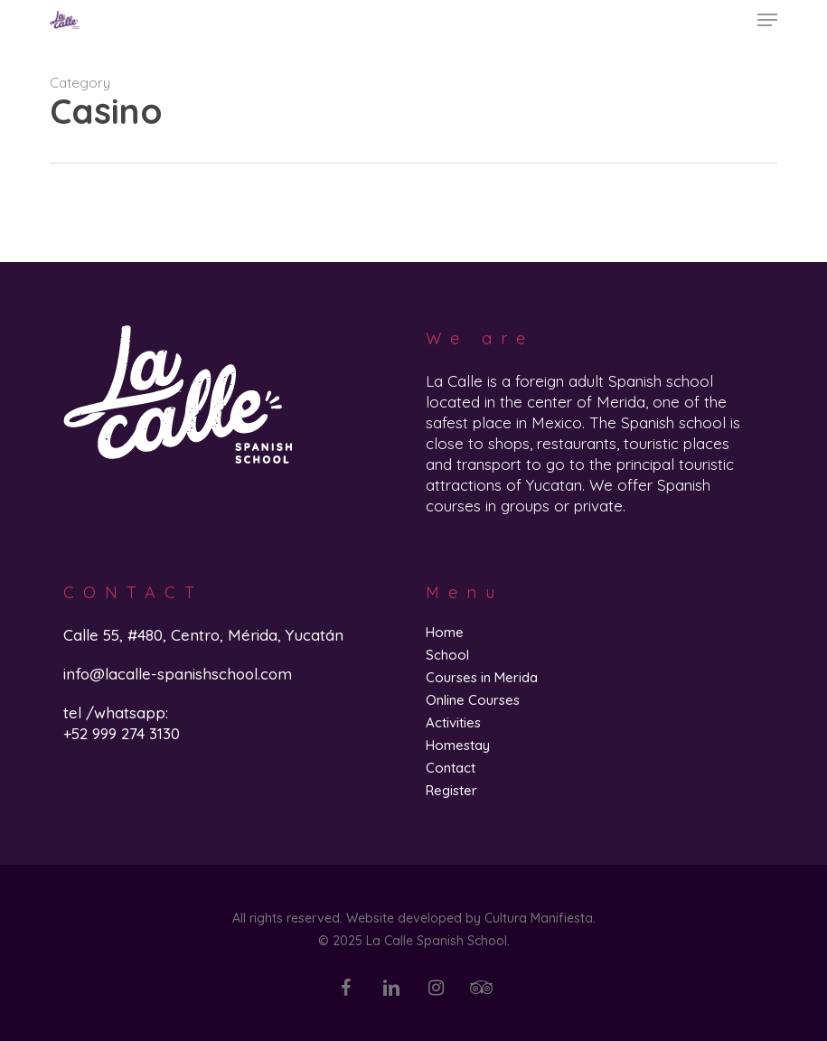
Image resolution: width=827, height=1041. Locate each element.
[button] (767, 20)
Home (445, 632)
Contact (450, 767)
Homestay (458, 745)
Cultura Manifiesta (538, 918)
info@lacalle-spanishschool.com (177, 673)
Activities (453, 722)
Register (451, 790)
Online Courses (473, 700)
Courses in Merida (482, 677)
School (447, 654)
